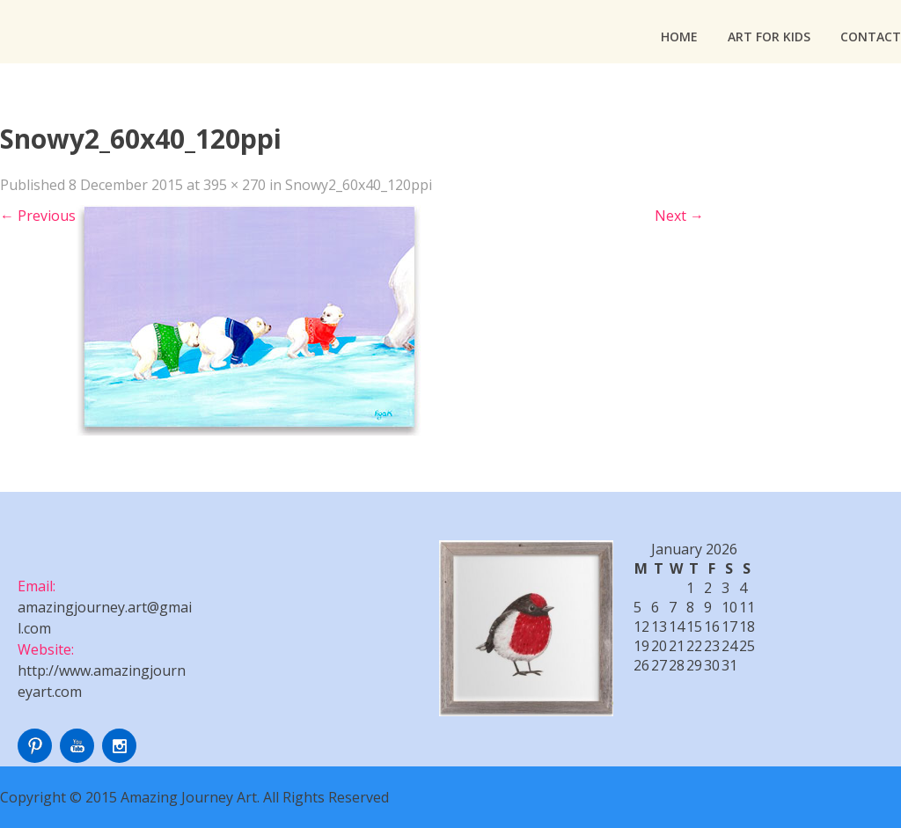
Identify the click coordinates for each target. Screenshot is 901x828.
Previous (38, 215)
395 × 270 (234, 184)
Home (679, 36)
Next (679, 215)
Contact (870, 36)
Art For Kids (769, 36)
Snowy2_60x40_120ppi (358, 184)
